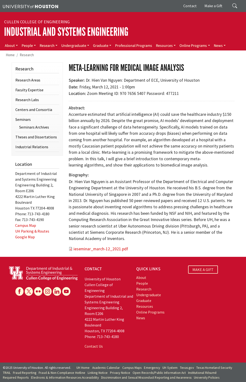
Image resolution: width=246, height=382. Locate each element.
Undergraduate (73, 45)
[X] (29, 291)
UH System (170, 368)
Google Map (25, 236)
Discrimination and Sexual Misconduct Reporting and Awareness (146, 378)
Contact (190, 5)
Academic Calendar (106, 368)
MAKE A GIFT (203, 269)
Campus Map (25, 225)
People (27, 45)
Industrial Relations (31, 146)
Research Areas (27, 80)
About (10, 45)
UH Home (83, 368)
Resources (164, 45)
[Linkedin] (57, 291)
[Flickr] (38, 291)
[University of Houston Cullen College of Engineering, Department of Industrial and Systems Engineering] (43, 272)
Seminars (23, 119)
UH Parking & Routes (32, 231)
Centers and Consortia (33, 109)
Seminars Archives (34, 127)
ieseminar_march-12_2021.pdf (101, 249)
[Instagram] (47, 291)
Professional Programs (133, 45)
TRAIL (7, 373)
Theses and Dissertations (36, 137)
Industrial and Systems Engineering (66, 32)
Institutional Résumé (202, 373)
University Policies (206, 378)
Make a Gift (213, 5)
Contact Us (94, 346)
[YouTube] (66, 291)
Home (10, 55)
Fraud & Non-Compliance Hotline (62, 373)
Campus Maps (131, 368)
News (218, 45)
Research (47, 45)
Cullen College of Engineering (37, 22)
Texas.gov (187, 368)
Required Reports (16, 378)
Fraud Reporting (24, 373)
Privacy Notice (120, 373)
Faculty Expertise (29, 89)
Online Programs (193, 45)
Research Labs (27, 99)
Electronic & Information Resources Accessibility (65, 378)
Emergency (152, 368)
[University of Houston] (30, 6)
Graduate (100, 45)
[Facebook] (19, 291)
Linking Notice (98, 373)
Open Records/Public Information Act (159, 373)
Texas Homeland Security (214, 368)
